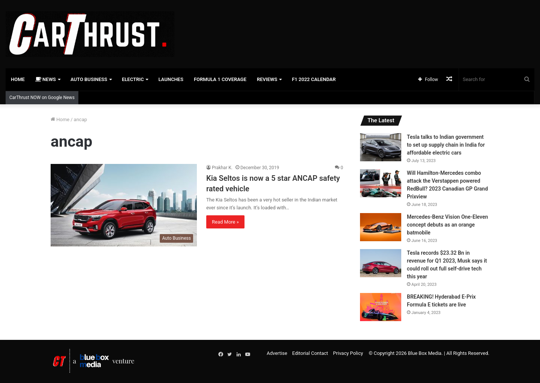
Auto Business (88, 79)
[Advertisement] (360, 24)
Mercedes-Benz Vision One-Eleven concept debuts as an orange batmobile (447, 225)
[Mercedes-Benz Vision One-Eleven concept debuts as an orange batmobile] (380, 227)
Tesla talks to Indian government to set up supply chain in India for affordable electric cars (446, 145)
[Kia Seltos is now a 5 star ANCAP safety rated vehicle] (124, 205)
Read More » (225, 222)
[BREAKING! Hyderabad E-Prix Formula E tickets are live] (380, 307)
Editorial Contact (310, 353)
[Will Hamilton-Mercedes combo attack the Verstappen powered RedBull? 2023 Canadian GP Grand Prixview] (380, 183)
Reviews (267, 79)
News (45, 79)
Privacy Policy (348, 353)
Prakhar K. (222, 167)
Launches (170, 79)
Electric (133, 79)
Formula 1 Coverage (220, 79)
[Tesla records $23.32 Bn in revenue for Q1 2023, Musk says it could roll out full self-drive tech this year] (380, 263)
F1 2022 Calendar (314, 79)
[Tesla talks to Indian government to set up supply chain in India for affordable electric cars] (380, 147)
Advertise (277, 353)
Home (18, 79)
